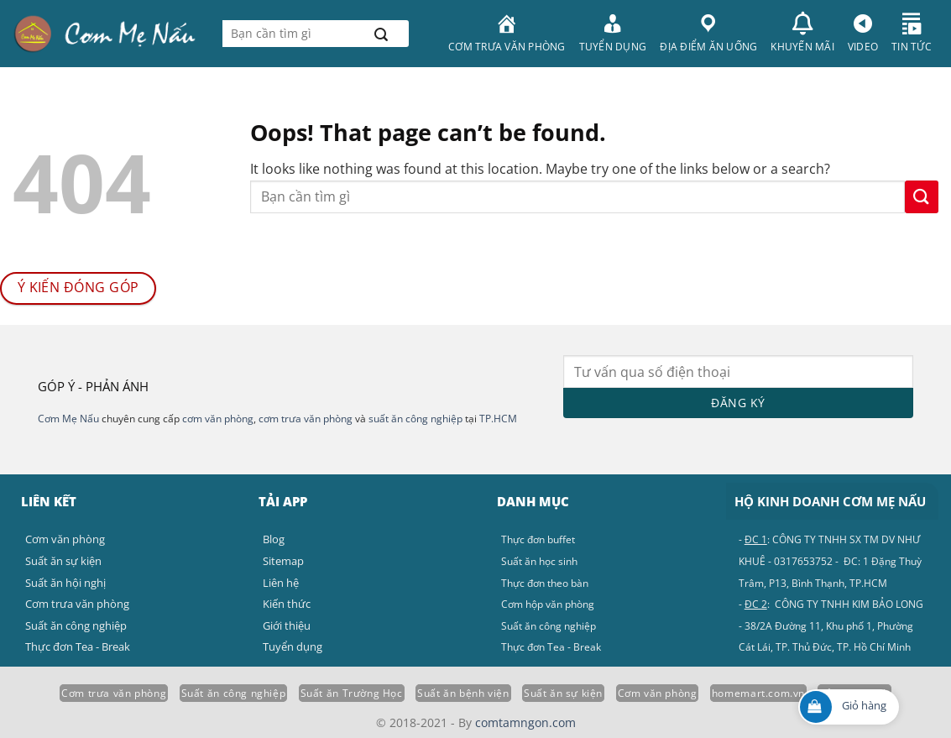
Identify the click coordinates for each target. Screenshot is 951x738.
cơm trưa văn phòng (306, 418)
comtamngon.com (525, 722)
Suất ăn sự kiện (563, 693)
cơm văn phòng (217, 418)
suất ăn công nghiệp (415, 418)
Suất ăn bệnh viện (463, 693)
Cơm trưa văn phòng (113, 693)
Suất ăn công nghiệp (233, 693)
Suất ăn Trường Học (351, 693)
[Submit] (381, 33)
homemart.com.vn (758, 693)
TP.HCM (498, 418)
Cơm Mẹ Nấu (68, 418)
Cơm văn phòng (658, 693)
